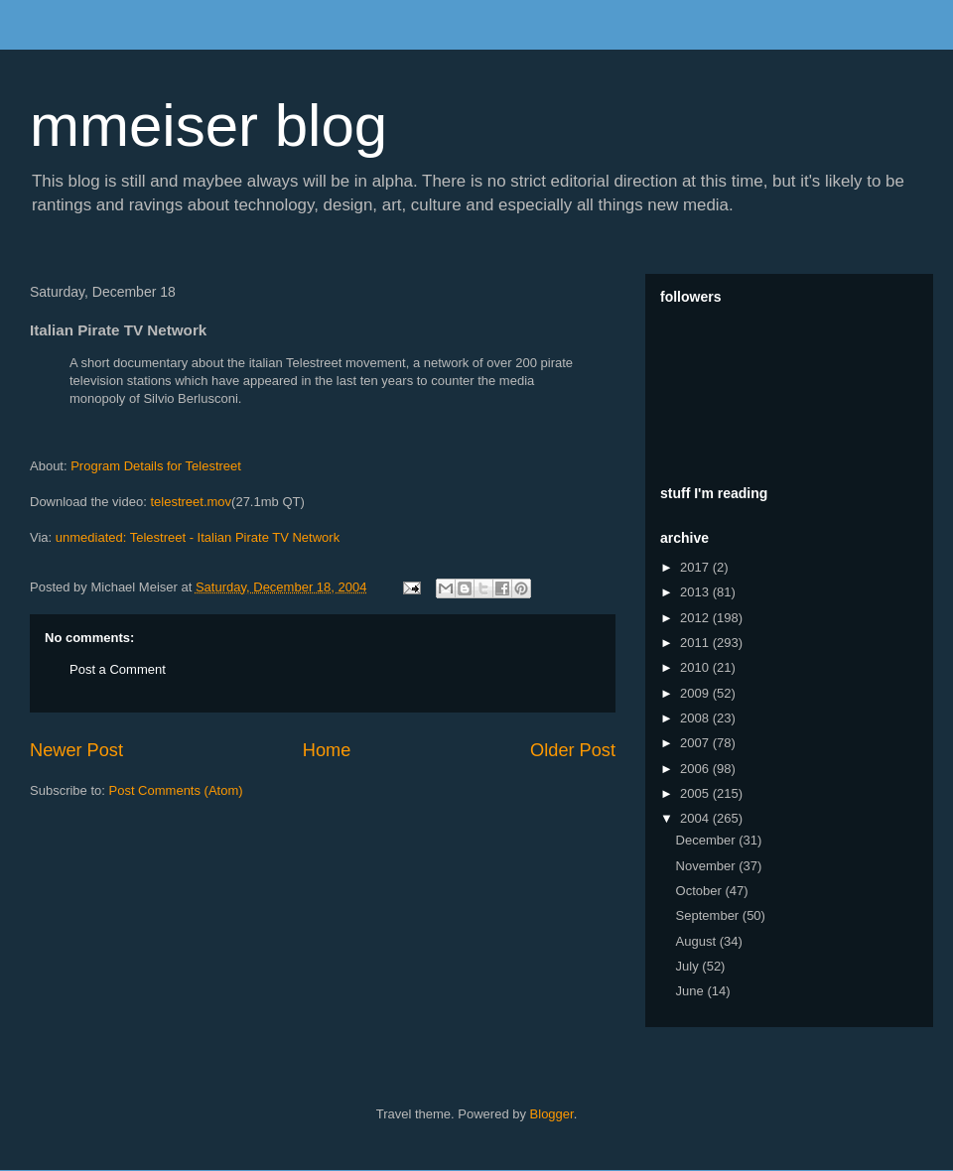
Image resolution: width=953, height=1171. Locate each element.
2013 (696, 592)
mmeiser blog (208, 125)
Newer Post (76, 750)
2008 (696, 718)
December (708, 840)
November (708, 865)
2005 (696, 793)
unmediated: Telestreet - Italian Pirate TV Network (198, 537)
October (701, 890)
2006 (696, 768)
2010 (696, 667)
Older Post (572, 750)
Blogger (552, 1113)
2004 (696, 818)
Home (327, 750)
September (709, 915)
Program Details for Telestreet (155, 465)
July (689, 966)
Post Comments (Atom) (176, 790)
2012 (696, 617)
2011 (696, 642)
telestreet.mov (190, 501)
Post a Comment (117, 669)
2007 (696, 742)
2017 (696, 567)
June (692, 990)
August (698, 941)
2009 (696, 693)
